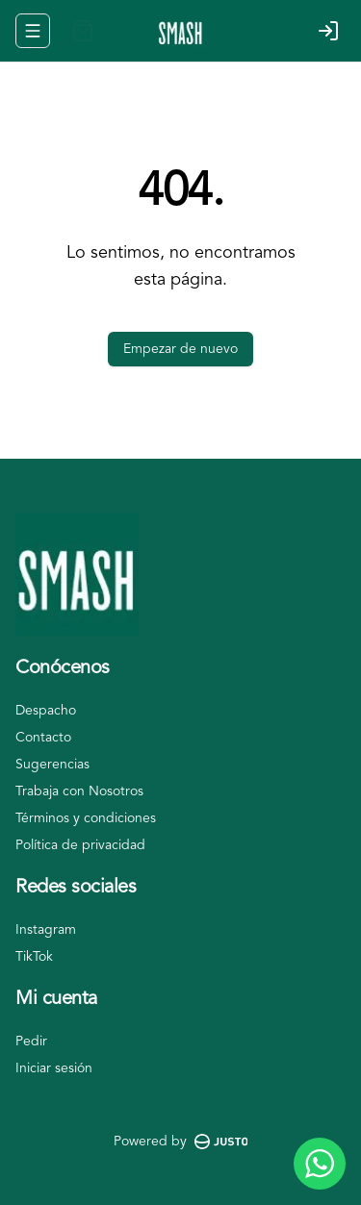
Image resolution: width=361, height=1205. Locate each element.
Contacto (43, 737)
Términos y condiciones (85, 818)
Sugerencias (52, 764)
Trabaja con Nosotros (79, 791)
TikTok (34, 957)
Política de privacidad (80, 845)
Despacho (45, 710)
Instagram (45, 930)
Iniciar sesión (53, 1068)
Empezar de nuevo (180, 349)
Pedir (31, 1041)
